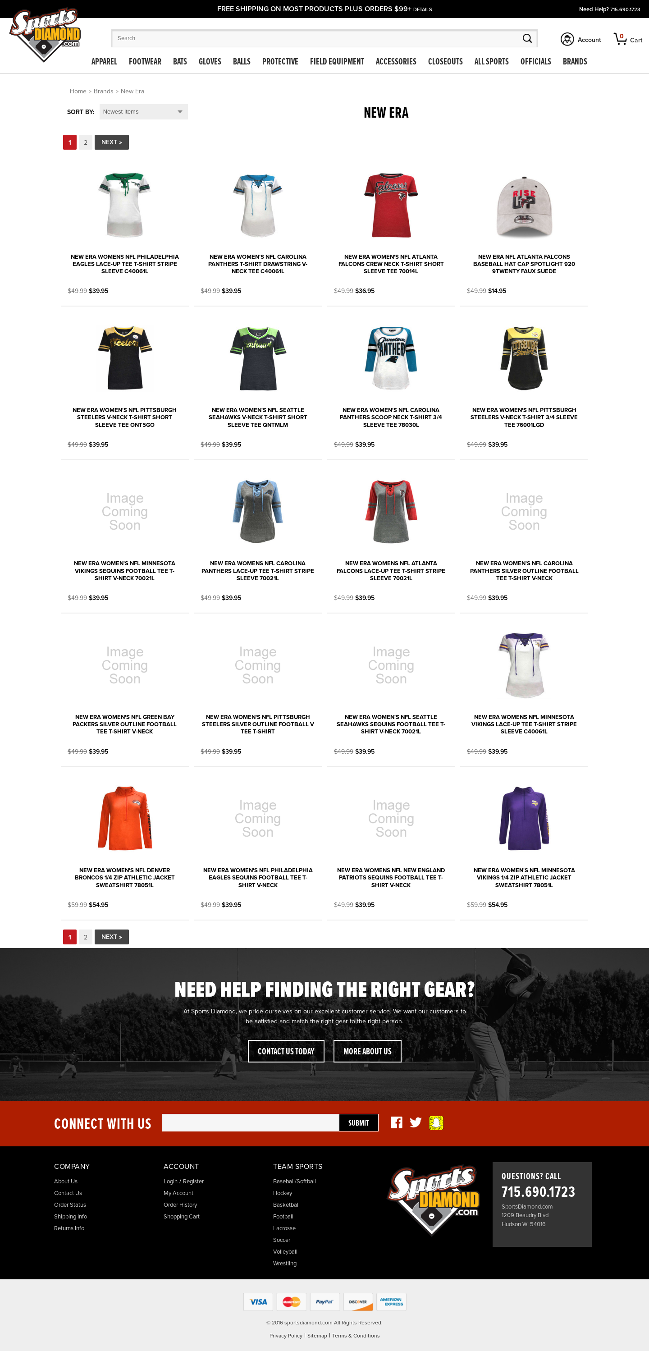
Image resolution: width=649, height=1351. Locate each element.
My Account (178, 1193)
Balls (242, 62)
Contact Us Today (286, 1052)
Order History (180, 1205)
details (422, 10)
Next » (111, 142)
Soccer (281, 1240)
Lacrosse (284, 1228)
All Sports (492, 62)
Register (193, 1181)
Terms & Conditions (356, 1336)
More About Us (367, 1052)
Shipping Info (70, 1216)
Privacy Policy (286, 1336)
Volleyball (285, 1251)
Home (78, 91)
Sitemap (317, 1336)
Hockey (282, 1193)
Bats (180, 62)
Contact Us (68, 1193)
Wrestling (285, 1263)
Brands (575, 62)
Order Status (70, 1205)
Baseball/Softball (294, 1181)
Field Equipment (337, 62)
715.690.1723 (625, 10)
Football (283, 1216)
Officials (536, 62)
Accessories (396, 62)
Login (171, 1181)
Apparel (104, 62)
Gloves (210, 62)
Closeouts (445, 62)
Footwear (145, 62)
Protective (280, 62)
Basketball (286, 1205)
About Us (66, 1181)
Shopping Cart (182, 1216)
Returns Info (69, 1228)
